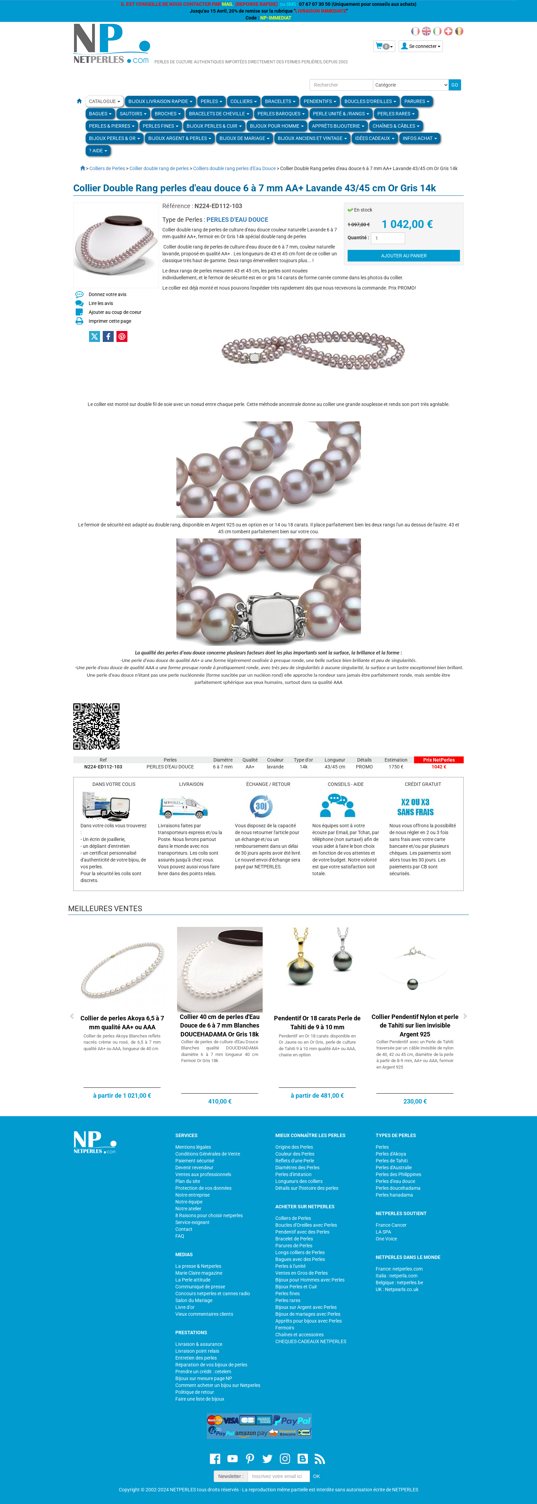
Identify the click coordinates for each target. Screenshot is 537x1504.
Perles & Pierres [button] (112, 126)
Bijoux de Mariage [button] (245, 138)
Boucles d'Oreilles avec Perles (306, 1225)
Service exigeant (192, 1222)
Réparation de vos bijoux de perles (211, 1364)
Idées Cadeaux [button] (375, 138)
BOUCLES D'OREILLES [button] (370, 101)
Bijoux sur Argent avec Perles (306, 1307)
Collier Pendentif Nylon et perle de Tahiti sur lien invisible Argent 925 (415, 1025)
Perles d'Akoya (391, 1154)
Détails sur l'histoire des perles (306, 1188)
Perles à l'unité (290, 1266)
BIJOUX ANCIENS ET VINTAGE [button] (312, 138)
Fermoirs (284, 1327)
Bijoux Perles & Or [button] (114, 138)
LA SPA (383, 1232)
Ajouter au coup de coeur (115, 312)
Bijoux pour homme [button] (277, 126)
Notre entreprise (192, 1195)
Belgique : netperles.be (399, 1282)
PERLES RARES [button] (396, 113)
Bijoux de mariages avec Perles (307, 1314)
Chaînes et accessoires (299, 1334)
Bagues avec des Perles (300, 1259)
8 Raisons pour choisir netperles (209, 1215)
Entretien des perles (196, 1358)
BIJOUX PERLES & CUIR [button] (214, 126)
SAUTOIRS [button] (133, 113)
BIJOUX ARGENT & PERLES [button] (179, 138)
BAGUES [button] (100, 113)
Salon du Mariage (193, 1300)
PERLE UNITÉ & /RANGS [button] (341, 113)
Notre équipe (188, 1202)
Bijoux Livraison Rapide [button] (160, 101)
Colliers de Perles (293, 1218)
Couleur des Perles (294, 1154)
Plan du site (187, 1181)
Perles (382, 1147)
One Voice (386, 1238)
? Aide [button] (98, 150)
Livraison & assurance (198, 1344)
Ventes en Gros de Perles (301, 1273)
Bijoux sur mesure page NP (203, 1378)
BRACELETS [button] (280, 101)
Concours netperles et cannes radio (212, 1293)
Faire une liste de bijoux (199, 1399)
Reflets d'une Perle (294, 1160)
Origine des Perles (294, 1147)
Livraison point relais (197, 1351)
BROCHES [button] (168, 113)
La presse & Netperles (198, 1266)
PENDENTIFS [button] (320, 101)
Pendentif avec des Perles (302, 1232)
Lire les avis (101, 303)
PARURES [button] (416, 101)
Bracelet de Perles (294, 1238)
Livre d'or (185, 1307)
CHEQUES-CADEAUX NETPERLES (310, 1341)
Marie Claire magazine (198, 1273)
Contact (183, 1229)
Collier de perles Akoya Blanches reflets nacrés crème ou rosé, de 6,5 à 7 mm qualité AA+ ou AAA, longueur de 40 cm (122, 1042)
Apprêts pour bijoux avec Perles (308, 1321)
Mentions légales (193, 1147)
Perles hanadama (394, 1195)
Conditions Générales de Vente (207, 1154)
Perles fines (287, 1293)
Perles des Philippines (398, 1174)
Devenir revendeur (194, 1167)
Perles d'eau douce (395, 1181)
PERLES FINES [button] (160, 126)
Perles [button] (211, 101)
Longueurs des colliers (299, 1181)
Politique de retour (194, 1392)
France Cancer (391, 1225)
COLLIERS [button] (243, 101)
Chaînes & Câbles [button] (396, 126)
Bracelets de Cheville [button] (219, 113)
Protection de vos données (203, 1188)
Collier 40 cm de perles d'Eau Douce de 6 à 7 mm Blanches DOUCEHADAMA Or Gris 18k (220, 1025)
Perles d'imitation (293, 1174)
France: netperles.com (399, 1269)
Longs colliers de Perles (300, 1252)
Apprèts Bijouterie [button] (338, 126)
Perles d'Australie (394, 1167)
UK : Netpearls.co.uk (397, 1289)
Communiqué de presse (200, 1286)
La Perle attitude (192, 1280)
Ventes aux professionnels (203, 1174)
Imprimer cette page (110, 321)
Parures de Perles (293, 1245)
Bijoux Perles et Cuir (296, 1286)
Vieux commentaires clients (204, 1314)
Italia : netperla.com (396, 1275)
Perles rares (287, 1300)
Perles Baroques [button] (281, 113)
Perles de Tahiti (392, 1160)
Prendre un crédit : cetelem (203, 1371)
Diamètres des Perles (297, 1167)
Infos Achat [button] (420, 138)
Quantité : (358, 237)
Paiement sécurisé (194, 1160)
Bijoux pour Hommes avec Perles (310, 1280)
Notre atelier (188, 1208)
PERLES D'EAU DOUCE (237, 219)
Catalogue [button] (104, 101)
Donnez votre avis (107, 294)
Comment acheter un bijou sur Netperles (217, 1385)
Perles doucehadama (398, 1188)
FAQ (179, 1236)
